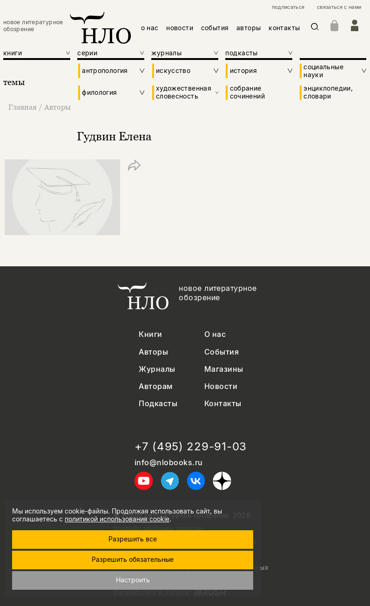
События (221, 352)
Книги (150, 334)
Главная (23, 107)
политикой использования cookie (117, 519)
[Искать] (315, 28)
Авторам (156, 386)
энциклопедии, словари (328, 92)
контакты (284, 28)
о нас (150, 28)
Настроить (133, 580)
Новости (220, 386)
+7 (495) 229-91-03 (191, 446)
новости (179, 28)
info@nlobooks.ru (169, 462)
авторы (248, 28)
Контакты (223, 403)
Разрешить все (132, 539)
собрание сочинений (247, 92)
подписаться (288, 7)
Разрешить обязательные (133, 559)
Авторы (57, 107)
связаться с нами (339, 7)
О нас (215, 334)
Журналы (157, 369)
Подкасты (158, 403)
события (215, 28)
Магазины (223, 369)
